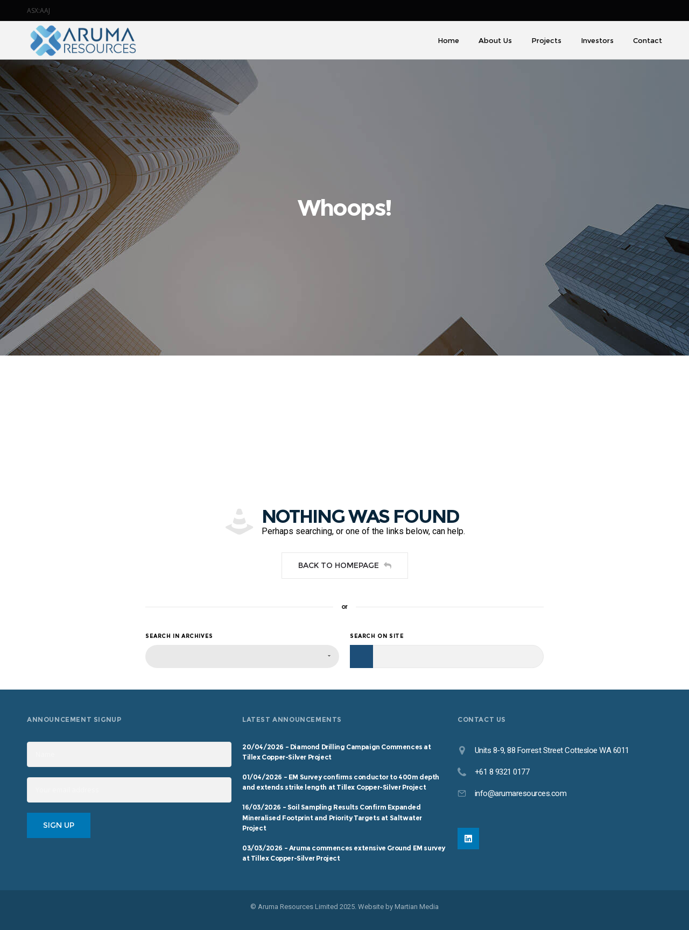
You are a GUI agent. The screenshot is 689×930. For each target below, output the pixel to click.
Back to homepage (344, 565)
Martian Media (417, 907)
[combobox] (242, 656)
